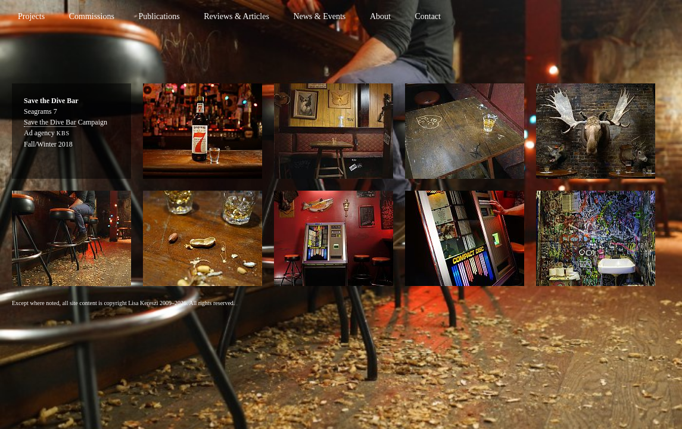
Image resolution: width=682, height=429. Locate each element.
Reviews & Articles (236, 16)
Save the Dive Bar (50, 122)
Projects (31, 16)
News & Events (319, 16)
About (380, 16)
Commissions (91, 16)
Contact (428, 16)
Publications (158, 16)
